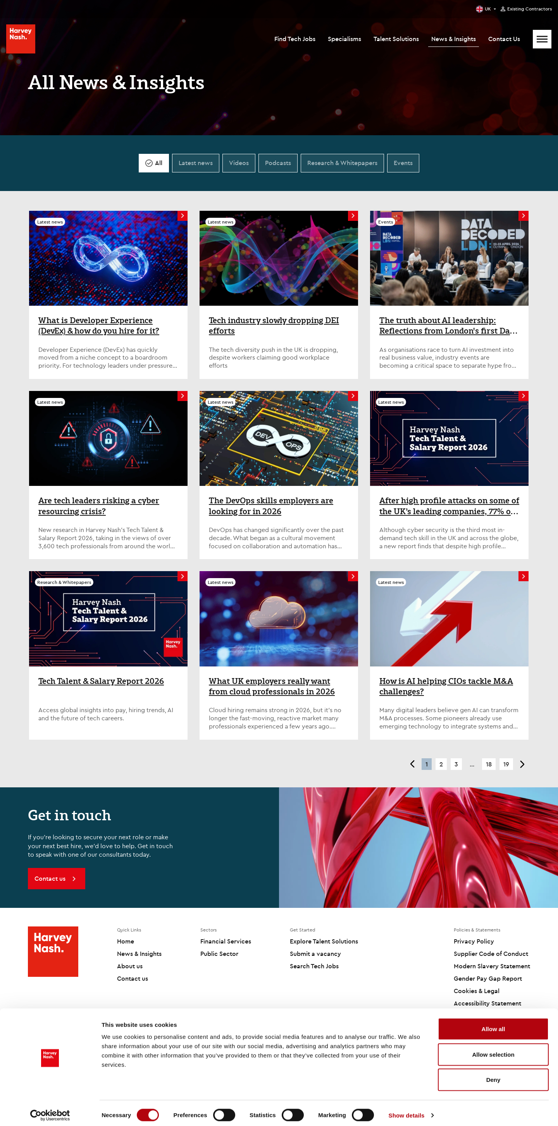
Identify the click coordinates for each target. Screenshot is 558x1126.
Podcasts (278, 163)
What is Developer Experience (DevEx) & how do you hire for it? (98, 325)
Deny (493, 1075)
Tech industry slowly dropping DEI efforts (274, 325)
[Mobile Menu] (542, 39)
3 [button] (456, 764)
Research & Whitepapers (342, 163)
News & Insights (453, 39)
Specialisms (344, 39)
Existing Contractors (529, 9)
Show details (407, 1110)
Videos (239, 163)
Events (403, 163)
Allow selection (493, 1050)
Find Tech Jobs (294, 39)
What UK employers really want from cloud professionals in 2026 (272, 686)
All (158, 163)
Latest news (196, 163)
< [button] (412, 764)
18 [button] (489, 764)
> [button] (522, 764)
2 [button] (441, 764)
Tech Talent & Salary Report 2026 (101, 681)
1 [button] (426, 764)
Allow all (493, 1024)
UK (488, 9)
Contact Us (504, 39)
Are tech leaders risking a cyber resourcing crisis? (98, 506)
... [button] (472, 764)
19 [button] (506, 764)
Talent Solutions (396, 39)
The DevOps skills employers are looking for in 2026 (271, 506)
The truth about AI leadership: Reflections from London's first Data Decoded (448, 325)
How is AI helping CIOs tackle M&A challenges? (446, 686)
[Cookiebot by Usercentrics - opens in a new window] (50, 1111)
